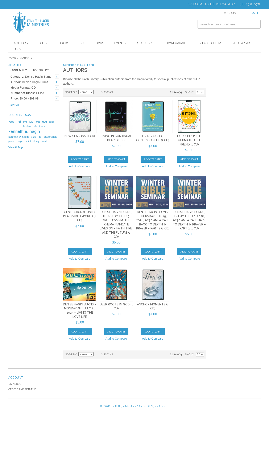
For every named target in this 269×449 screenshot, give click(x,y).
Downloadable (176, 43)
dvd (25, 121)
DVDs (100, 43)
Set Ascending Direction (97, 92)
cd (19, 122)
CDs (82, 43)
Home (12, 57)
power (11, 141)
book (11, 122)
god (44, 121)
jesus (42, 126)
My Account (16, 383)
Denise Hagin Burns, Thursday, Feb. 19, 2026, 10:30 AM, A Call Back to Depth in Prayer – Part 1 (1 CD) (152, 220)
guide (51, 121)
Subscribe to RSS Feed (78, 65)
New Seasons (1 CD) (80, 136)
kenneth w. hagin (18, 136)
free (38, 121)
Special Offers (210, 43)
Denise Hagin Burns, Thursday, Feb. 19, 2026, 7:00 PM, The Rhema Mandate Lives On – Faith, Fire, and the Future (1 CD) (116, 224)
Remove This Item (57, 77)
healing (27, 126)
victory (36, 141)
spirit (28, 141)
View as (107, 92)
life (39, 136)
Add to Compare (79, 166)
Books (64, 43)
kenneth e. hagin (24, 131)
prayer (20, 141)
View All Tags (15, 147)
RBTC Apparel (242, 43)
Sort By (71, 92)
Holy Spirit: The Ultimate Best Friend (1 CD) (189, 140)
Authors (21, 43)
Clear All (13, 105)
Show (189, 92)
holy (35, 126)
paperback (50, 136)
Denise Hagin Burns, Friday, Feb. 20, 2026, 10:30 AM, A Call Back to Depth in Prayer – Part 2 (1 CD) (189, 220)
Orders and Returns (22, 389)
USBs (17, 49)
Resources (144, 43)
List (125, 92)
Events (119, 43)
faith (31, 121)
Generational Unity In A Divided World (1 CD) (79, 216)
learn (33, 137)
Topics (43, 43)
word (43, 141)
